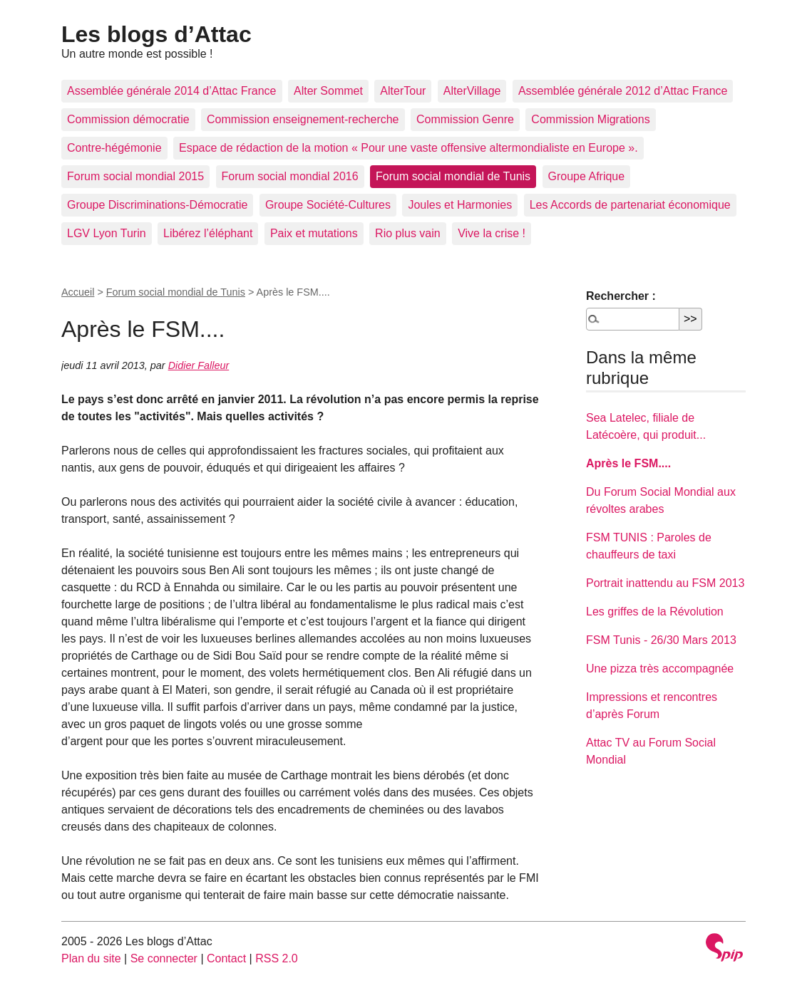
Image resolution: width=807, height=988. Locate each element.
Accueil (77, 292)
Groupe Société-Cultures (328, 205)
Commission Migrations (590, 119)
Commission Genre (465, 119)
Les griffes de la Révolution (655, 611)
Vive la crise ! (491, 233)
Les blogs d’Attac (156, 34)
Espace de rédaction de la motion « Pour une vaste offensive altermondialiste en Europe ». (408, 148)
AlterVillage (472, 91)
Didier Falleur (199, 365)
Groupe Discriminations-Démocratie (157, 205)
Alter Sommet (328, 91)
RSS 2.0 (276, 958)
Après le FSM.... (628, 463)
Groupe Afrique (586, 176)
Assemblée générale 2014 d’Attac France (172, 91)
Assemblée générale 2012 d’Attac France (623, 91)
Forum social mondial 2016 (290, 176)
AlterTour (403, 91)
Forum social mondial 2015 (135, 176)
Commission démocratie (128, 119)
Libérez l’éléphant (207, 233)
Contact (226, 958)
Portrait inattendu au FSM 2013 (665, 583)
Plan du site (91, 958)
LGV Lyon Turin (106, 233)
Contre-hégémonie (114, 148)
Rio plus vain (408, 233)
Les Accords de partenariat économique (630, 205)
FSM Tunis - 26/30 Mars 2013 (661, 640)
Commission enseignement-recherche (303, 119)
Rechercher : (621, 296)
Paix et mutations (314, 233)
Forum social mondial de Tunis (453, 176)
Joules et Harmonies (460, 205)
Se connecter (163, 958)
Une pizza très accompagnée (660, 668)
